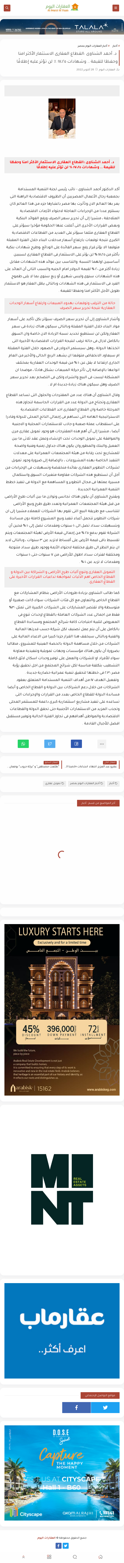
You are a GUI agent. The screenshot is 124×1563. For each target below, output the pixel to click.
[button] (76, 744)
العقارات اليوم (46, 1538)
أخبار (114, 46)
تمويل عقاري (54, 783)
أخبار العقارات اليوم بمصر (92, 46)
